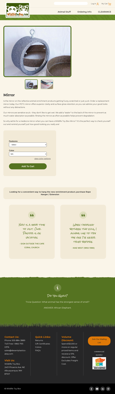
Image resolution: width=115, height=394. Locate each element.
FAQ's (38, 350)
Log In (93, 4)
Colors (38, 347)
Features (13, 141)
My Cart (105, 4)
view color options (42, 159)
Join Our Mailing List (99, 341)
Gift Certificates (42, 344)
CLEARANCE (104, 12)
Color (11, 150)
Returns (39, 340)
